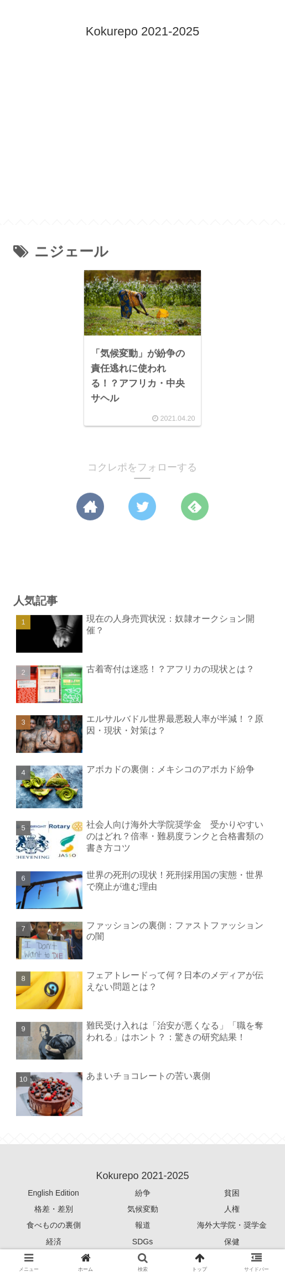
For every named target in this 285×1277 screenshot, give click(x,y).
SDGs (142, 1241)
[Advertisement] (142, 141)
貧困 (232, 1192)
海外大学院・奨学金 (232, 1225)
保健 (232, 1241)
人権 (232, 1208)
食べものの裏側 (54, 1225)
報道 (143, 1225)
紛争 (143, 1192)
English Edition (53, 1192)
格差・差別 (53, 1208)
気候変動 (142, 1208)
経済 (53, 1241)
